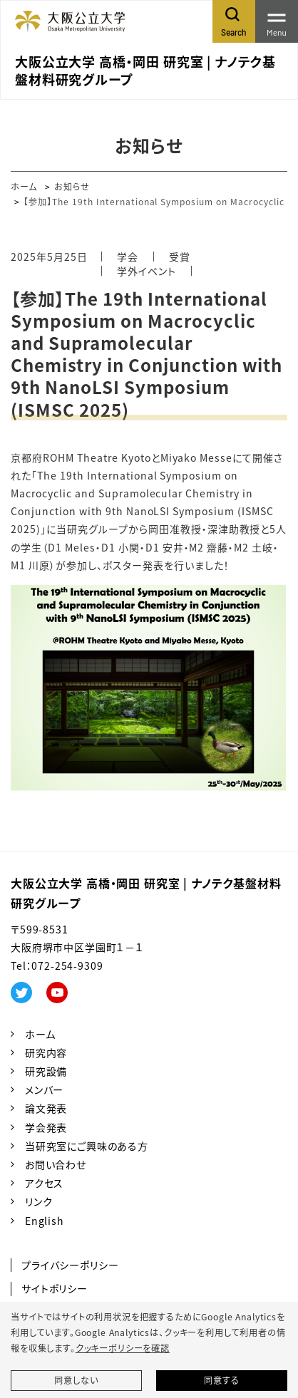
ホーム (24, 186)
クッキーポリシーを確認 (123, 1348)
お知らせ (72, 186)
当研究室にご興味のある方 (86, 1146)
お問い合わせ (55, 1164)
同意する (221, 1380)
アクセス (44, 1183)
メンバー (44, 1089)
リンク (39, 1201)
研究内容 (46, 1052)
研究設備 (46, 1071)
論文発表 (46, 1108)
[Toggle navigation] (276, 21)
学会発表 (46, 1127)
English (44, 1220)
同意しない (76, 1380)
